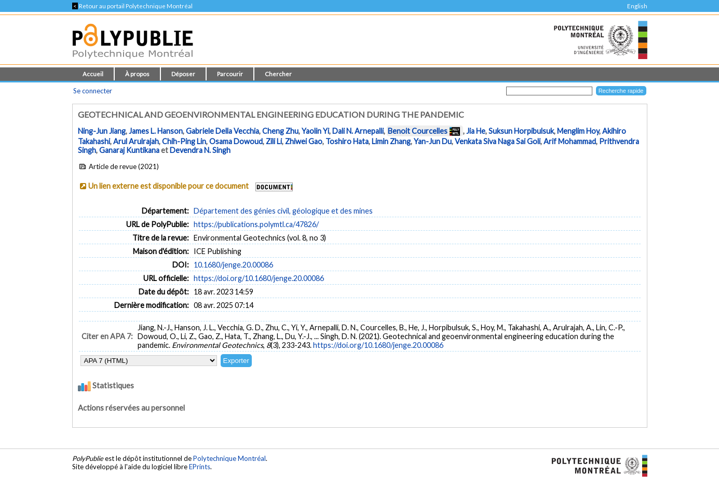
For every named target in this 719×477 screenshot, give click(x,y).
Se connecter (92, 91)
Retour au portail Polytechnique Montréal (132, 6)
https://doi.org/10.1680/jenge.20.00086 (259, 278)
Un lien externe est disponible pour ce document (168, 185)
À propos (137, 74)
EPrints (199, 466)
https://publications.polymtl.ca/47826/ (256, 224)
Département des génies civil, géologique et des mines (283, 210)
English (637, 6)
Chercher (278, 74)
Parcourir (230, 74)
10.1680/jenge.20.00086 (233, 264)
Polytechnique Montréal (229, 458)
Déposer (183, 74)
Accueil (93, 74)
